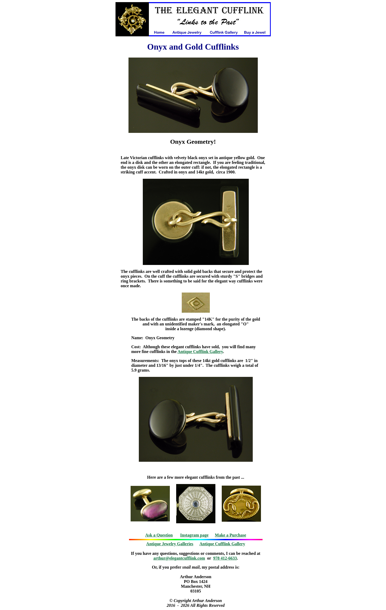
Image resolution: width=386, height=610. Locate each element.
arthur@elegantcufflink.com (179, 558)
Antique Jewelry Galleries (169, 544)
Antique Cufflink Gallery (200, 351)
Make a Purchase (230, 535)
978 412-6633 (225, 558)
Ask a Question (159, 535)
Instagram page (194, 535)
